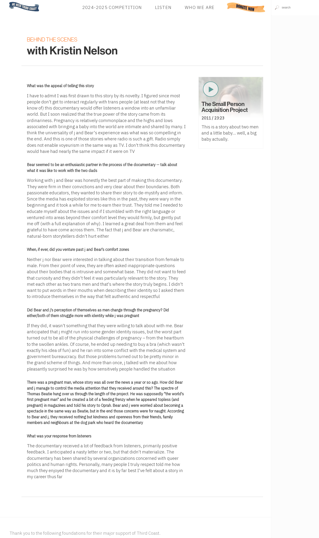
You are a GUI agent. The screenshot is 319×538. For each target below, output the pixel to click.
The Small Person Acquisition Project (224, 107)
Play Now (210, 89)
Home (8, 2)
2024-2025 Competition (112, 7)
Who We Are (200, 7)
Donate (246, 7)
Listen (163, 7)
